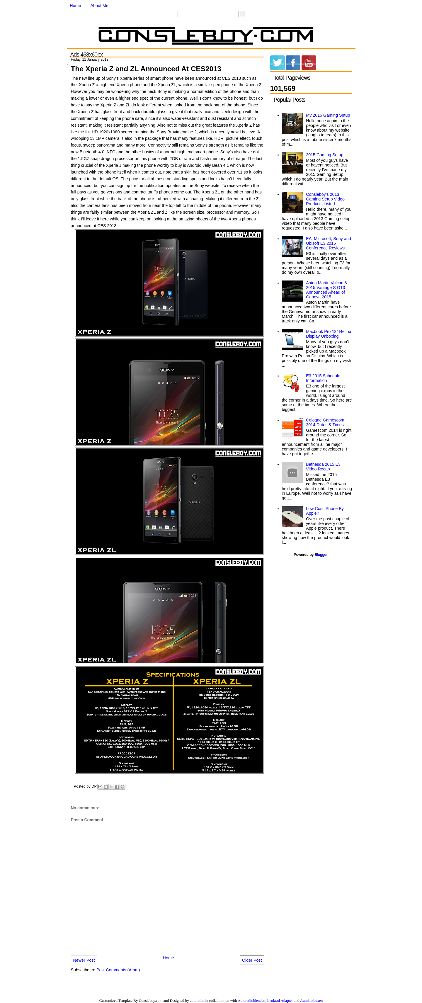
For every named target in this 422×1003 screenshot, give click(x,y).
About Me (99, 5)
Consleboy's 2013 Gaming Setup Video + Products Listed (327, 199)
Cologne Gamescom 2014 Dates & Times (325, 422)
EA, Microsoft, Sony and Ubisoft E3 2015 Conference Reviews (328, 243)
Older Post (252, 960)
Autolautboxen (311, 1000)
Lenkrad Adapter (280, 1000)
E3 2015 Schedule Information (323, 378)
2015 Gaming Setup (324, 154)
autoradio (197, 1000)
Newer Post (84, 960)
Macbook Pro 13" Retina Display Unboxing (328, 334)
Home (75, 5)
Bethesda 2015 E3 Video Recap (323, 466)
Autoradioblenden (251, 1000)
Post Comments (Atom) (118, 970)
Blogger (321, 554)
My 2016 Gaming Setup (328, 115)
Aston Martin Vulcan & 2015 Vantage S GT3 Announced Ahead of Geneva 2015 (326, 289)
